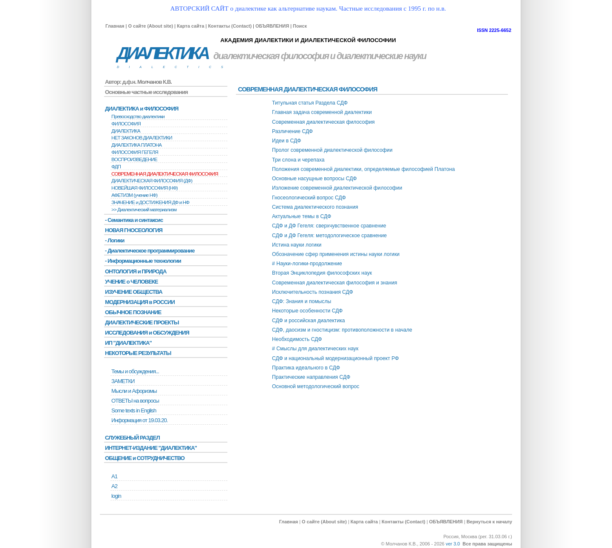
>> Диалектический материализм (143, 210)
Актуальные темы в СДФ (301, 216)
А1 (114, 476)
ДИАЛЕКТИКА (162, 53)
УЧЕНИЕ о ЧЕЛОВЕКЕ (131, 281)
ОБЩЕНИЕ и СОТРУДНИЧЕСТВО (144, 458)
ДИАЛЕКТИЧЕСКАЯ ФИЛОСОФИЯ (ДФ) (151, 181)
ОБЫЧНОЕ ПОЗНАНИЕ (133, 312)
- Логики (114, 240)
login (116, 496)
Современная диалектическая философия (323, 122)
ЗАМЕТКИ (122, 381)
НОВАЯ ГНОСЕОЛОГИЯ (133, 230)
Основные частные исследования (146, 92)
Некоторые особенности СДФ (307, 311)
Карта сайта (190, 25)
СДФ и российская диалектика (308, 321)
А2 (114, 486)
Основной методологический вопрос (315, 386)
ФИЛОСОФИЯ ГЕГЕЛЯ (134, 152)
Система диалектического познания (315, 207)
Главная (114, 25)
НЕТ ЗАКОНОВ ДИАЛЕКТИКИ (141, 138)
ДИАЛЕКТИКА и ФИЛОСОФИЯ (141, 108)
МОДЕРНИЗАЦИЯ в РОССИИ (140, 302)
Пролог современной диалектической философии (332, 150)
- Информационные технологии (143, 261)
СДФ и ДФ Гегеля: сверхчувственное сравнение (329, 226)
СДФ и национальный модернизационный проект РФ (335, 358)
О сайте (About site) (150, 25)
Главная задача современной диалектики (322, 112)
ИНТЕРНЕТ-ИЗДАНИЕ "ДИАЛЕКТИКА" (151, 448)
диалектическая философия (271, 56)
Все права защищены (487, 543)
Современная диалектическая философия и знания (334, 283)
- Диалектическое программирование (149, 250)
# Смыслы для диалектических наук (315, 349)
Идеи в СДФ (286, 141)
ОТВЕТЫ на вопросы (135, 401)
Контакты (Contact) (230, 25)
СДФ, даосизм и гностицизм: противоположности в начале (342, 330)
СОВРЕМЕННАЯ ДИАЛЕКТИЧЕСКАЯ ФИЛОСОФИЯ (164, 174)
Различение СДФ (292, 131)
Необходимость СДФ (297, 339)
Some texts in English (133, 410)
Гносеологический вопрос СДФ (309, 198)
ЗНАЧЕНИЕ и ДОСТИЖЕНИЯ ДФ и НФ (150, 202)
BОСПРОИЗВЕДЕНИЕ (134, 159)
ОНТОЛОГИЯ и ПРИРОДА (135, 271)
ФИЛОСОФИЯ (126, 124)
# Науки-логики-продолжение (307, 264)
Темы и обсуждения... (135, 371)
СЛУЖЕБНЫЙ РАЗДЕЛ (132, 437)
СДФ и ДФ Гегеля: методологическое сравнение (329, 236)
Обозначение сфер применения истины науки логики (336, 254)
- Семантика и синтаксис (134, 220)
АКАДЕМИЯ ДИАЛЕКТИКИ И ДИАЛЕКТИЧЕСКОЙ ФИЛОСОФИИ (308, 40)
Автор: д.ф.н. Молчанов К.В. (138, 82)
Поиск (300, 25)
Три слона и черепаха (298, 160)
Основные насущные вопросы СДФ (314, 179)
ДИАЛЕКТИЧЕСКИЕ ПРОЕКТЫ (142, 322)
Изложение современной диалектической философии (337, 188)
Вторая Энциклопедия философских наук (322, 273)
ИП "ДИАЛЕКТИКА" (128, 343)
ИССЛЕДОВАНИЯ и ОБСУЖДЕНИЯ (147, 332)
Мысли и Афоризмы (134, 391)
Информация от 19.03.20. (139, 420)
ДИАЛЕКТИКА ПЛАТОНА (136, 145)
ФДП (116, 167)
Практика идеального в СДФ (306, 368)
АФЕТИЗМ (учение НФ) (134, 195)
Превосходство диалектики (137, 116)
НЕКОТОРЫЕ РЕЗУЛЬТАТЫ (138, 353)
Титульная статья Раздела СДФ (310, 103)
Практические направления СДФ (311, 377)
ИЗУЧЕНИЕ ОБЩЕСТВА (133, 292)
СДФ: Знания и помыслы (301, 301)
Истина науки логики (296, 245)
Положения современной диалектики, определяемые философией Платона (363, 169)
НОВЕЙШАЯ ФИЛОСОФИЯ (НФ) (144, 188)
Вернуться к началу (489, 521)
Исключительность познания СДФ (312, 292)
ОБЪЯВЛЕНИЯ (272, 25)
